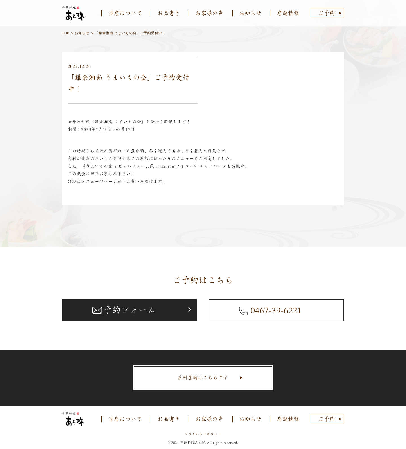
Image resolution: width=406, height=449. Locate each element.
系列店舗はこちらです (203, 377)
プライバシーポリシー (203, 434)
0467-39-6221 (276, 310)
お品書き (169, 13)
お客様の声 (209, 13)
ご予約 (326, 13)
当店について (125, 13)
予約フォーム (129, 310)
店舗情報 (288, 13)
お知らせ (250, 13)
